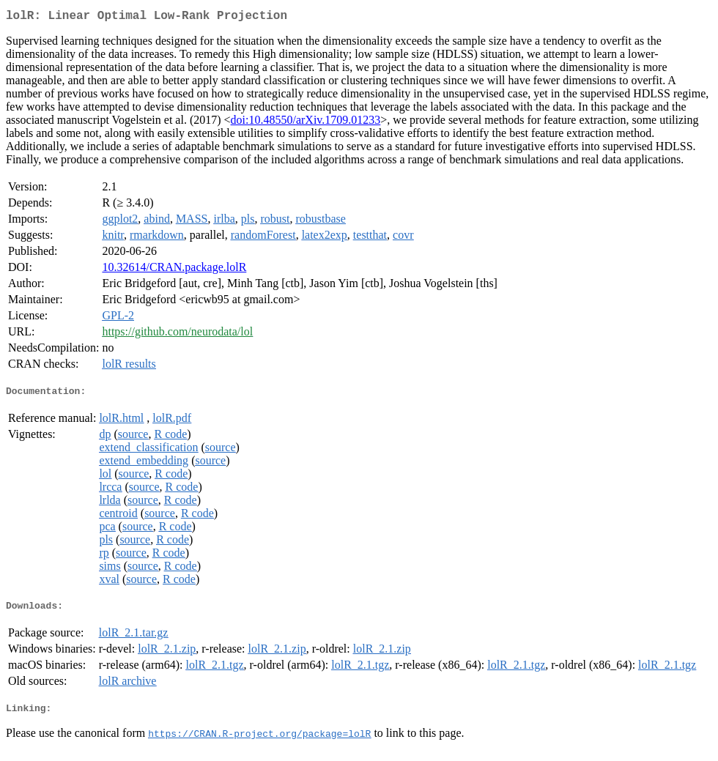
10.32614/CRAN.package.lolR (174, 270)
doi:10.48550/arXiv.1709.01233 (306, 122)
